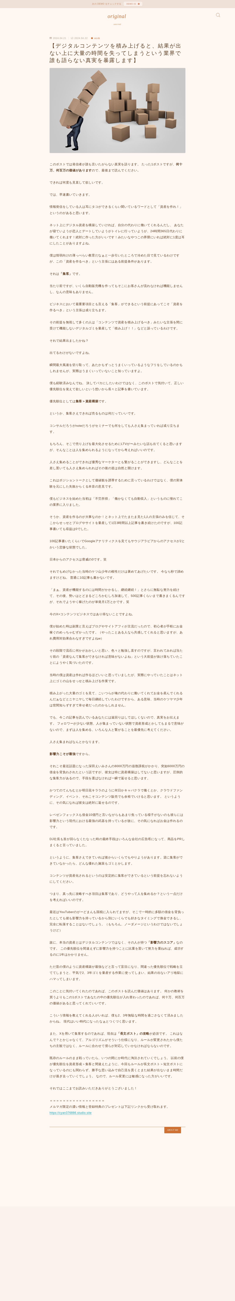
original (117, 18)
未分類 (96, 41)
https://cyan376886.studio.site (72, 1116)
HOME (19, 1256)
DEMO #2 (131, 4)
